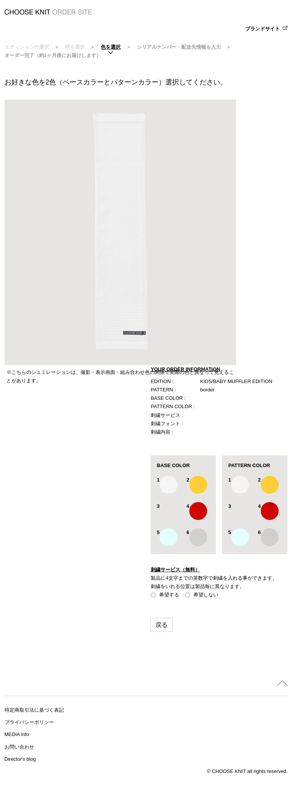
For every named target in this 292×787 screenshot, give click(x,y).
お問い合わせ (19, 747)
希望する (165, 595)
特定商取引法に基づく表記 (34, 710)
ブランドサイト (262, 29)
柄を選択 (75, 47)
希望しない (201, 595)
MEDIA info (17, 734)
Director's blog (20, 759)
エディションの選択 (27, 47)
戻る (162, 625)
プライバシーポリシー (29, 722)
